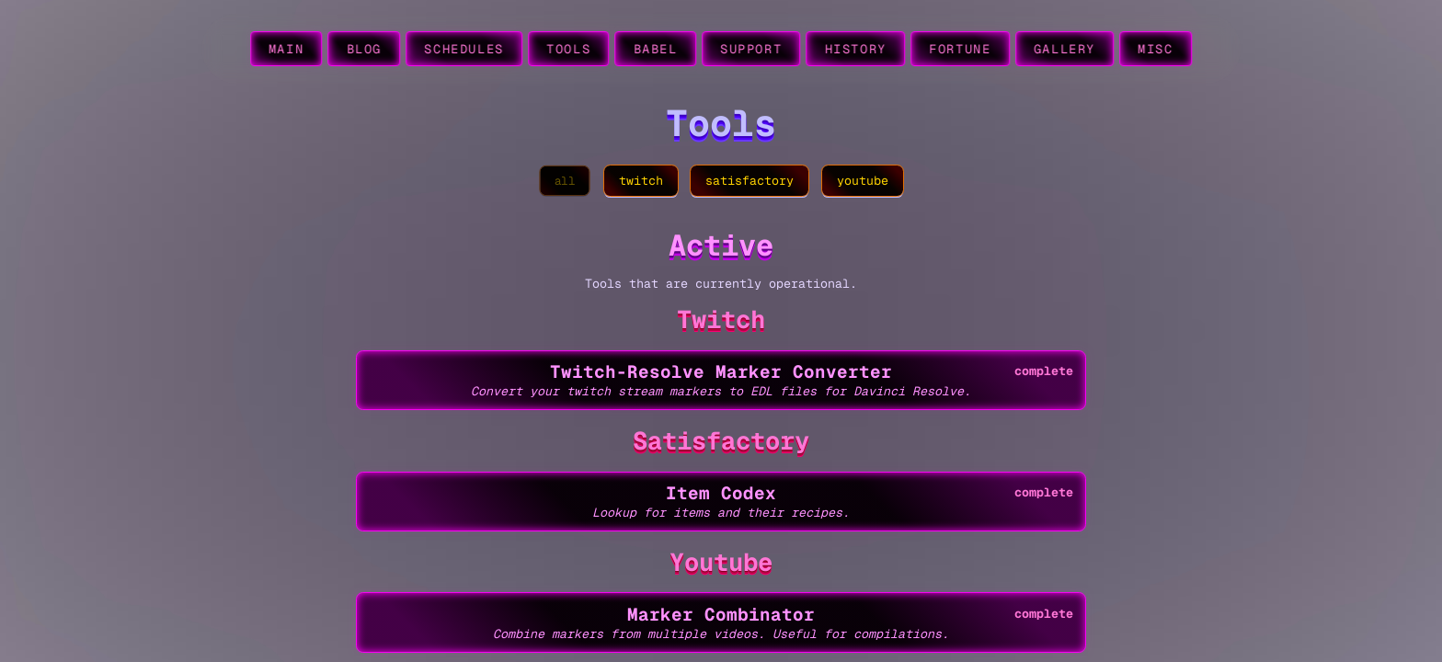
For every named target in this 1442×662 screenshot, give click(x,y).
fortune (959, 49)
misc (1156, 49)
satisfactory (749, 180)
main (286, 49)
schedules (464, 49)
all (565, 180)
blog (364, 49)
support (751, 49)
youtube (862, 180)
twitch (641, 180)
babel (656, 49)
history (856, 49)
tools (568, 49)
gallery (1064, 49)
